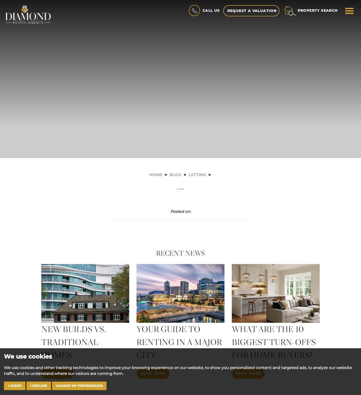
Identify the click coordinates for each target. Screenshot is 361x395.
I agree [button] (14, 386)
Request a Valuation (252, 11)
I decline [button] (38, 386)
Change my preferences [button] (79, 386)
